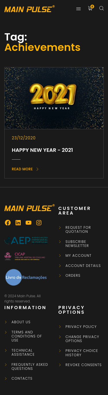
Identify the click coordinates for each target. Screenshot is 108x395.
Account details (83, 266)
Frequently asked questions (30, 367)
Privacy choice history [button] (82, 353)
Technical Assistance (23, 352)
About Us (21, 322)
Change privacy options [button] (82, 339)
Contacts (22, 378)
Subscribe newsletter (77, 244)
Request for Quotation (78, 230)
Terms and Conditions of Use (27, 336)
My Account (79, 256)
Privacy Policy (81, 327)
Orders (73, 276)
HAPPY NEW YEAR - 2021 (42, 150)
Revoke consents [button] (84, 365)
